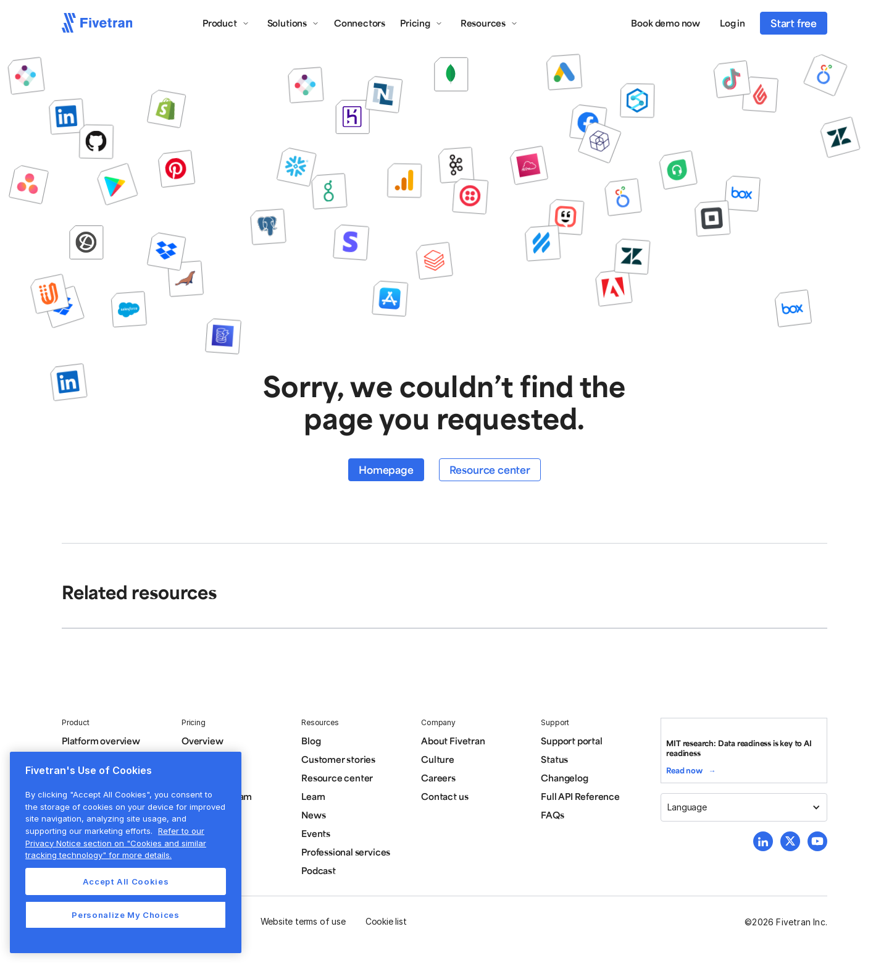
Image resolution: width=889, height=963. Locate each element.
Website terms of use (303, 921)
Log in (732, 22)
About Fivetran (453, 740)
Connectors (359, 22)
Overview (202, 740)
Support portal (571, 740)
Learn (313, 796)
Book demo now (665, 22)
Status (554, 759)
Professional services (345, 851)
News (313, 814)
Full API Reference (580, 796)
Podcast (318, 870)
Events (315, 833)
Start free (793, 23)
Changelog (564, 777)
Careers (438, 777)
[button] (225, 23)
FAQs (552, 814)
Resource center (489, 469)
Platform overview (101, 740)
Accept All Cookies (126, 881)
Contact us (444, 796)
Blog (310, 740)
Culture (437, 759)
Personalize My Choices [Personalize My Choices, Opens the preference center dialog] (125, 915)
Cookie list (386, 921)
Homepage (386, 469)
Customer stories (338, 759)
